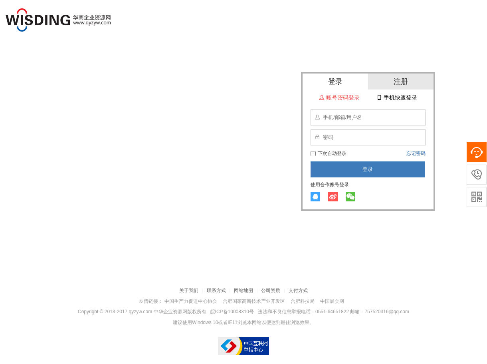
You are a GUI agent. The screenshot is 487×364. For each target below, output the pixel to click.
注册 (401, 82)
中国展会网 (332, 301)
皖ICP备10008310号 (232, 311)
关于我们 (188, 290)
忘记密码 (416, 153)
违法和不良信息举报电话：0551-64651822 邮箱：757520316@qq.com (333, 311)
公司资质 (270, 290)
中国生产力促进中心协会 (190, 301)
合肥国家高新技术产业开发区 (254, 301)
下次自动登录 (332, 153)
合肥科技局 (303, 301)
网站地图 (243, 290)
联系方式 (216, 290)
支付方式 (298, 290)
